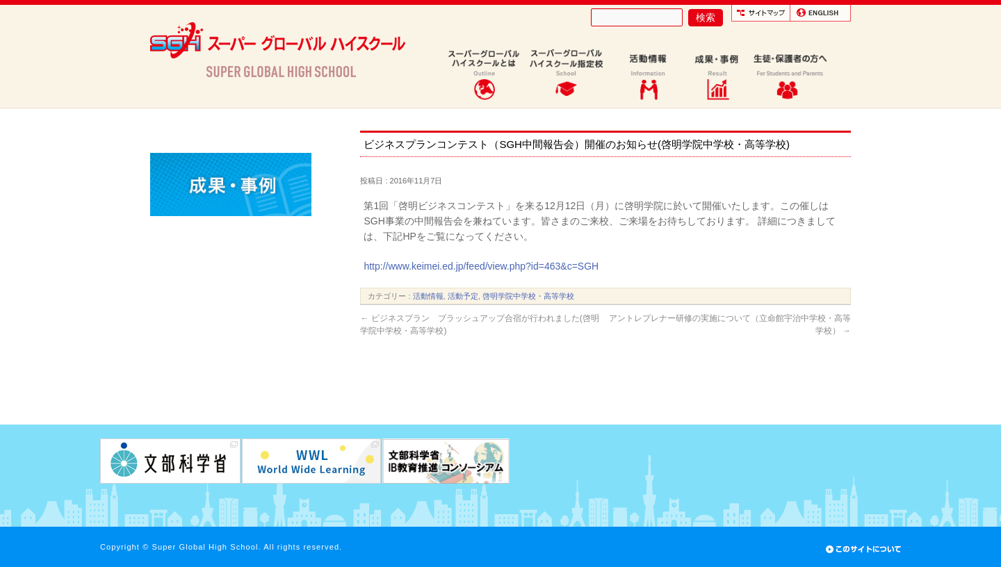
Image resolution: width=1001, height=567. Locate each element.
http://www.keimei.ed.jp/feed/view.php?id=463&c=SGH (481, 266)
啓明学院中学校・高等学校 (528, 296)
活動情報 (428, 296)
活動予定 (463, 296)
